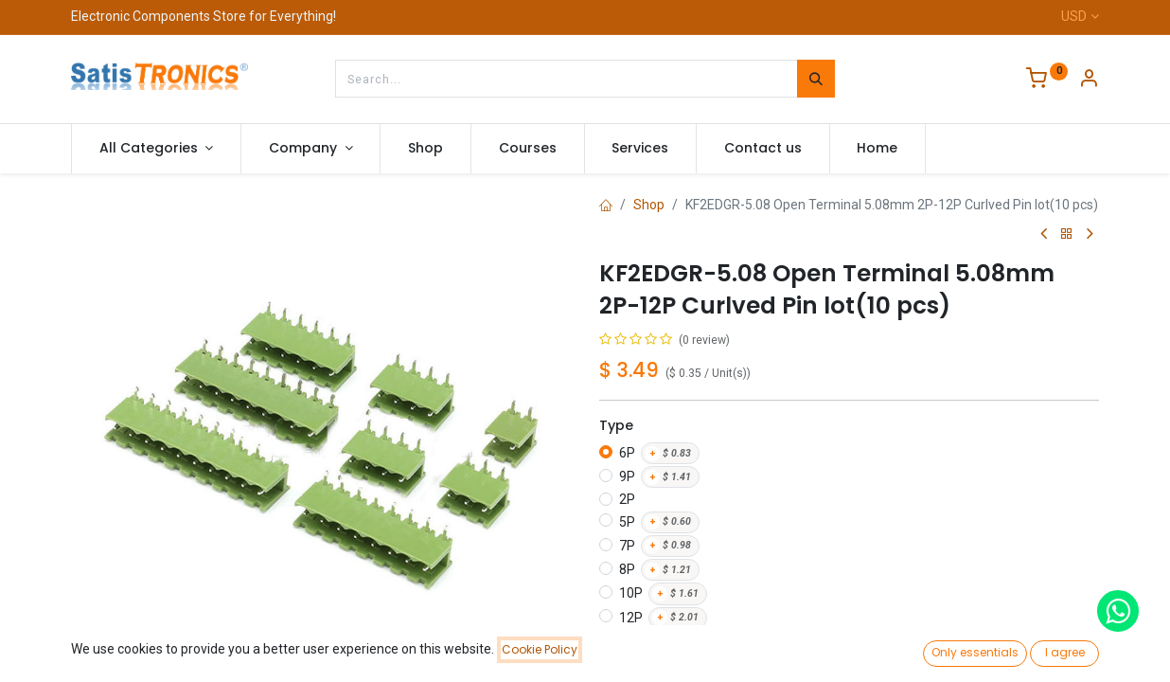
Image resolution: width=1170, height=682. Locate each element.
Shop (649, 204)
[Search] (816, 79)
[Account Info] (1088, 80)
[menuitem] (425, 148)
